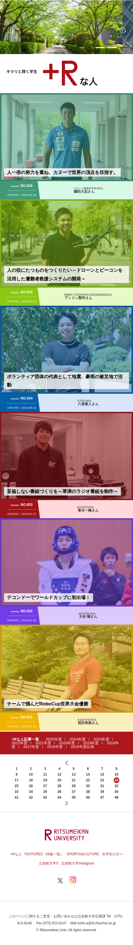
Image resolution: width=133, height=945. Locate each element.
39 (102, 792)
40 (116, 792)
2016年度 (55, 747)
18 (31, 780)
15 (102, 774)
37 (73, 792)
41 (17, 797)
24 (116, 780)
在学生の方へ (112, 854)
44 (59, 797)
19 (45, 780)
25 (17, 786)
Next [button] (122, 30)
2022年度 (19, 743)
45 (73, 797)
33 (17, 792)
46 (88, 797)
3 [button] (124, 47)
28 (59, 786)
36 (59, 792)
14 (88, 774)
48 (116, 797)
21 (73, 780)
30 (88, 786)
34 (31, 792)
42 (31, 797)
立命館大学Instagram (77, 863)
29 (73, 786)
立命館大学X (48, 863)
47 (102, 797)
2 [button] (112, 47)
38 (88, 792)
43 (45, 797)
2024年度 (78, 739)
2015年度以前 (82, 747)
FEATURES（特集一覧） (44, 854)
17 (17, 780)
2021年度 (43, 743)
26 (31, 786)
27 (45, 786)
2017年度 (31, 747)
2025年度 (54, 739)
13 (73, 774)
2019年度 (91, 743)
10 (31, 774)
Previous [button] (10, 30)
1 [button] (100, 47)
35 (45, 792)
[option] (66, 27)
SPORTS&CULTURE (82, 854)
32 (116, 786)
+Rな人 (16, 854)
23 (102, 780)
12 (59, 774)
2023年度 (101, 739)
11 (45, 774)
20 (59, 780)
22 (88, 780)
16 (116, 774)
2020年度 (67, 743)
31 (102, 786)
